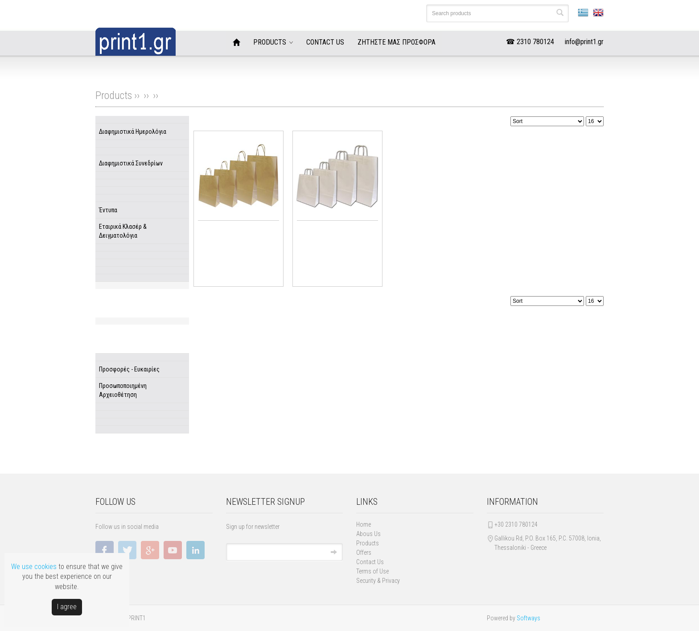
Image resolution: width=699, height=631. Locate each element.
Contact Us (370, 561)
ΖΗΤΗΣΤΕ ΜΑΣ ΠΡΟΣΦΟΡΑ (397, 42)
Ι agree (67, 606)
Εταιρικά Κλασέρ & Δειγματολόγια (123, 231)
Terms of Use (372, 571)
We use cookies (34, 566)
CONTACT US (325, 42)
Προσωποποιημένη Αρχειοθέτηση (123, 390)
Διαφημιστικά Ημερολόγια (132, 131)
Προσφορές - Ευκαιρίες (129, 369)
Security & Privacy (378, 580)
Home (363, 524)
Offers (363, 552)
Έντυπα (108, 210)
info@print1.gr (584, 41)
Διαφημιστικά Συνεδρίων (131, 163)
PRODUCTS (269, 42)
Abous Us (368, 533)
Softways (528, 618)
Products (367, 543)
